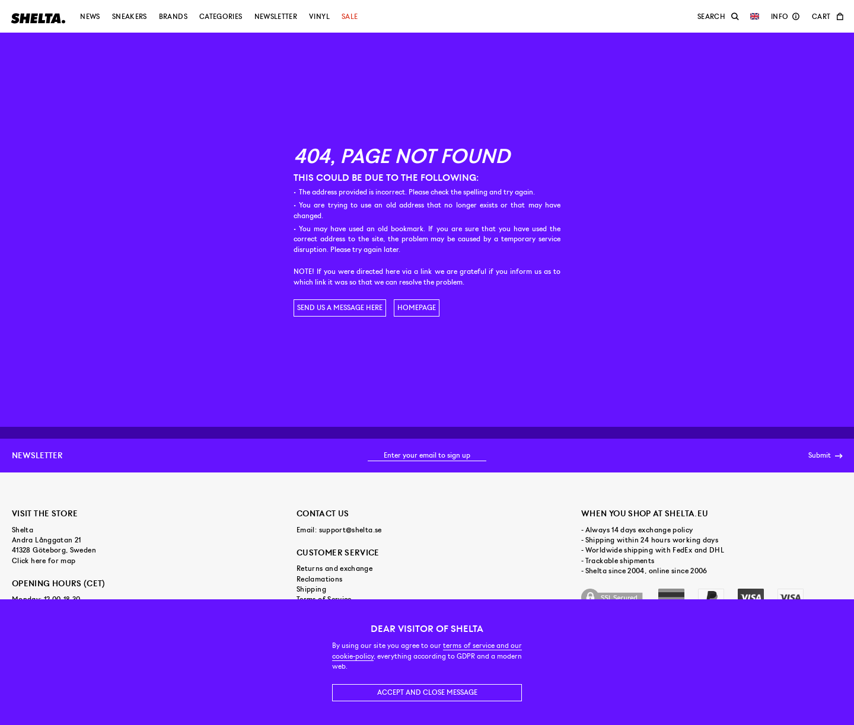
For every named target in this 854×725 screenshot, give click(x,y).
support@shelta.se (350, 530)
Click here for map (43, 561)
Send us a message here (340, 308)
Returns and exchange (334, 568)
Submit (825, 456)
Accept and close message (427, 692)
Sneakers (129, 16)
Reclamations (319, 579)
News (90, 16)
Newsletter (276, 16)
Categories (221, 16)
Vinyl (319, 16)
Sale (350, 16)
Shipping (311, 589)
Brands (173, 16)
